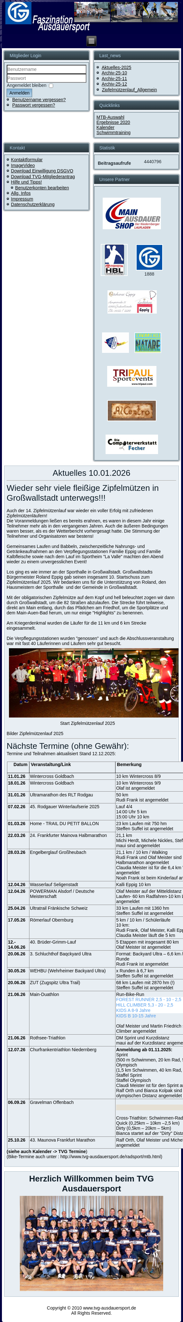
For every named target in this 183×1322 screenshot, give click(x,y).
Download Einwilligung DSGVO (42, 170)
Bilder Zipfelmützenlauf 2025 (35, 733)
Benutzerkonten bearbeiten (42, 187)
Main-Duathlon (44, 994)
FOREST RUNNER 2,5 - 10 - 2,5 (148, 999)
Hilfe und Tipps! (26, 182)
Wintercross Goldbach (52, 776)
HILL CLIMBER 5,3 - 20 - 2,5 (144, 1004)
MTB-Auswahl (110, 117)
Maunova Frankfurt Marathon (66, 1140)
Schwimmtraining (114, 132)
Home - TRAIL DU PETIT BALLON (64, 823)
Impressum (22, 198)
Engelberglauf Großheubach (58, 852)
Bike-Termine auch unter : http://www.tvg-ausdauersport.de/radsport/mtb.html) (85, 1156)
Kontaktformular (27, 159)
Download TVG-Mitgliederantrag (43, 176)
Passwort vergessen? (33, 105)
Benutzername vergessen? (39, 99)
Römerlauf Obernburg (51, 920)
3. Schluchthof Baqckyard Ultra (61, 953)
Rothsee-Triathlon (48, 1037)
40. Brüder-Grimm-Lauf (53, 942)
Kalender (106, 127)
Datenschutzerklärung (32, 204)
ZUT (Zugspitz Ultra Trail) (55, 982)
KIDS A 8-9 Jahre (133, 1010)
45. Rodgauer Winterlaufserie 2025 (64, 806)
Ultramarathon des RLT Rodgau (61, 794)
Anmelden (19, 92)
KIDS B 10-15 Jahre (136, 1015)
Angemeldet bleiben (26, 85)
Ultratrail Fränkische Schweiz (59, 908)
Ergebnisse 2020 (113, 122)
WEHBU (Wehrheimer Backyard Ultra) (68, 970)
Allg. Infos (20, 193)
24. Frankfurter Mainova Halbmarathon (68, 835)
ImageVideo (23, 165)
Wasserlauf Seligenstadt (54, 884)
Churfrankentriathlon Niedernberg (63, 1049)
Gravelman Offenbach (52, 1102)
